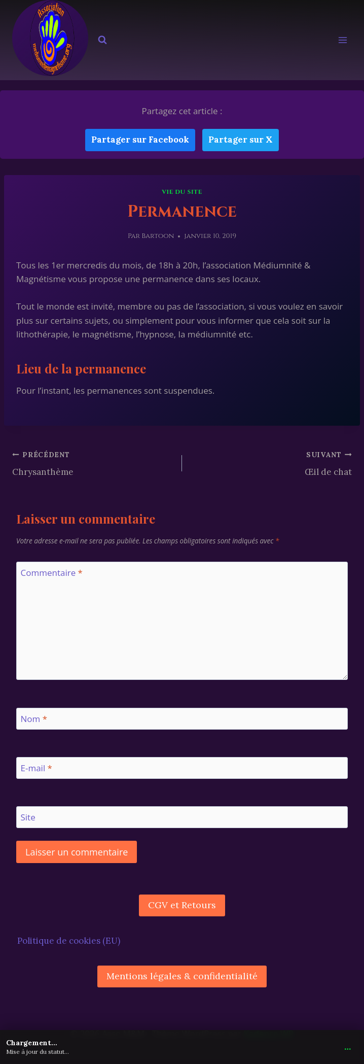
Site (28, 817)
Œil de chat (271, 463)
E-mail (36, 768)
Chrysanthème (92, 463)
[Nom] (182, 719)
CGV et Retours (182, 905)
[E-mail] (182, 768)
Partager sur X (240, 139)
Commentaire (52, 572)
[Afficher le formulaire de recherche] (102, 40)
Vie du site (182, 192)
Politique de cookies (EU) (68, 940)
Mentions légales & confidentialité (182, 976)
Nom (34, 719)
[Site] (182, 817)
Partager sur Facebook (140, 139)
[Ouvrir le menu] (342, 40)
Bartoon (157, 236)
